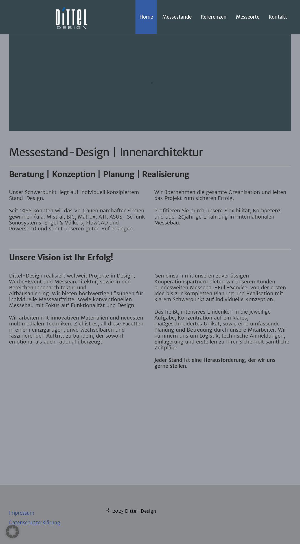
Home (146, 17)
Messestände (177, 17)
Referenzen (214, 17)
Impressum (21, 513)
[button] (12, 531)
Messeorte (247, 17)
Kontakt (278, 17)
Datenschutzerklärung (34, 522)
